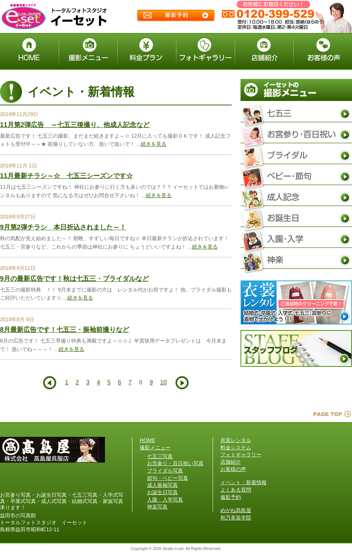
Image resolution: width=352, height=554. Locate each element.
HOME (147, 440)
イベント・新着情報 (243, 482)
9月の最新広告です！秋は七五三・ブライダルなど (74, 278)
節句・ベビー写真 (296, 177)
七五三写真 (296, 114)
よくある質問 (235, 490)
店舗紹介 (230, 462)
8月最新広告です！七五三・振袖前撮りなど (64, 329)
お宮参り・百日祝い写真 (296, 135)
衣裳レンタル (235, 440)
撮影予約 (230, 497)
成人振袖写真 (296, 197)
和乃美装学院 (235, 518)
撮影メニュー (155, 447)
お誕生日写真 (296, 218)
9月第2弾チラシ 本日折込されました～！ (63, 227)
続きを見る (153, 144)
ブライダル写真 (296, 156)
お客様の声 (233, 469)
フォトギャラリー (240, 454)
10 (163, 382)
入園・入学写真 (296, 239)
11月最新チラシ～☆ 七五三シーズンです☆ (66, 176)
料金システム (235, 447)
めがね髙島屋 (235, 510)
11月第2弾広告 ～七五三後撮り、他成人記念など (75, 124)
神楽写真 (296, 260)
